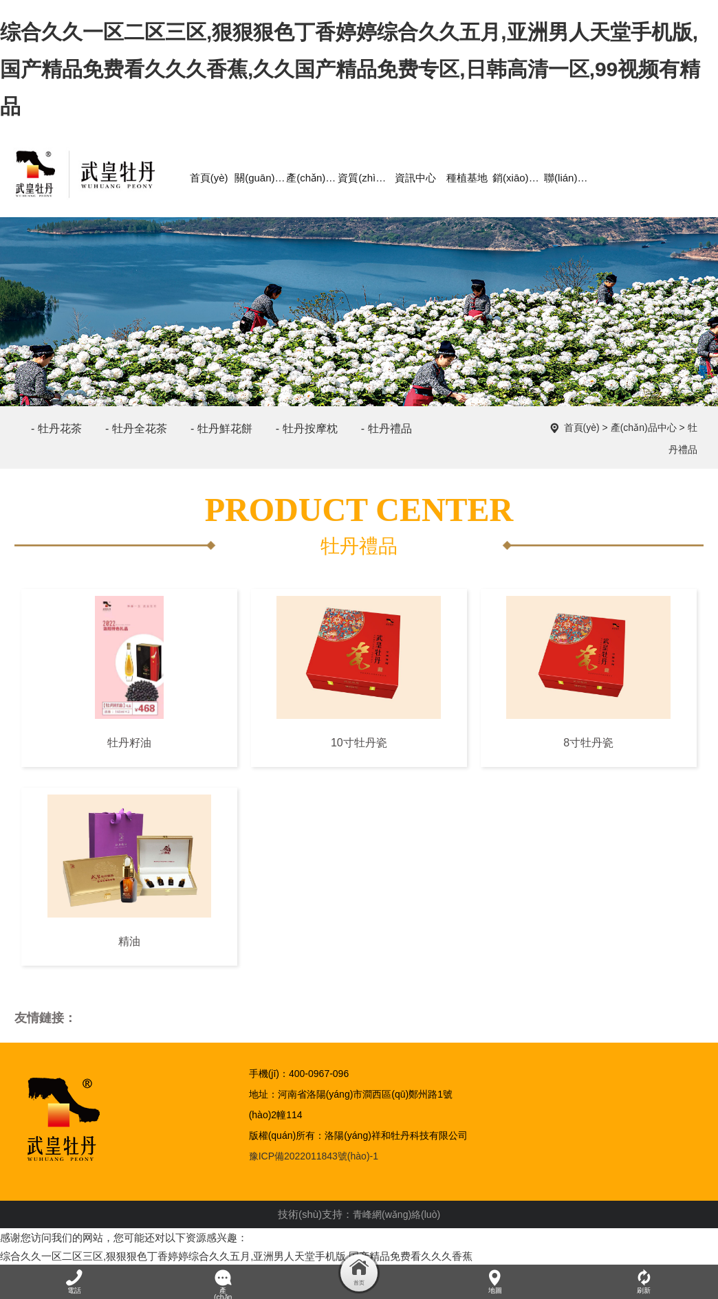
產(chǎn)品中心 (644, 424)
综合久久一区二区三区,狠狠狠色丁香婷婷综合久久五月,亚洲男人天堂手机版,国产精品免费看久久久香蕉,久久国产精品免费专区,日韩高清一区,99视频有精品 (350, 69)
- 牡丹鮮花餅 (221, 424)
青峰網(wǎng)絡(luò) (396, 1211)
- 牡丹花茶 (56, 424)
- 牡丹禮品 (386, 424)
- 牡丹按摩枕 (307, 424)
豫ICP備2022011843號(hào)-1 (313, 1152)
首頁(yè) (582, 424)
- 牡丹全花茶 (136, 424)
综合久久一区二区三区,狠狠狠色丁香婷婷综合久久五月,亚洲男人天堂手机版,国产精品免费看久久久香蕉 (236, 1252)
